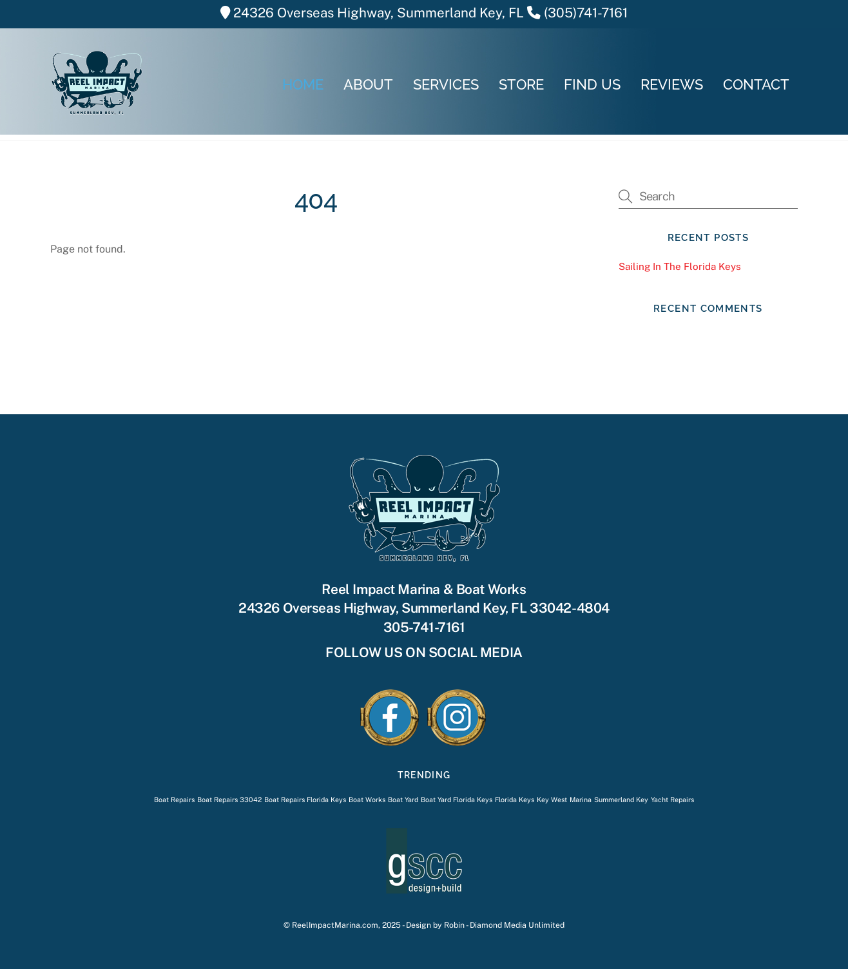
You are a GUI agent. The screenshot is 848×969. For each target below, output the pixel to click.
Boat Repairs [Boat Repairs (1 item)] (174, 799)
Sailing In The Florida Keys (680, 266)
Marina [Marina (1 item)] (581, 799)
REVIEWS (672, 84)
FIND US (592, 84)
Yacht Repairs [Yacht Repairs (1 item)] (672, 799)
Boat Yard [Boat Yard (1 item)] (403, 799)
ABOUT (368, 84)
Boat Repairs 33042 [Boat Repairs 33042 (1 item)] (229, 799)
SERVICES (446, 84)
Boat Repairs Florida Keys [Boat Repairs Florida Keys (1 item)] (305, 799)
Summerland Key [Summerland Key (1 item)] (621, 799)
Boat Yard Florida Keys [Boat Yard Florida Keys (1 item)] (456, 799)
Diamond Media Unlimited (517, 925)
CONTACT (756, 84)
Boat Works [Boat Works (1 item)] (367, 799)
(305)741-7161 (586, 13)
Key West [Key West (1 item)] (552, 799)
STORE (521, 84)
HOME (302, 84)
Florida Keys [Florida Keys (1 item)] (514, 799)
